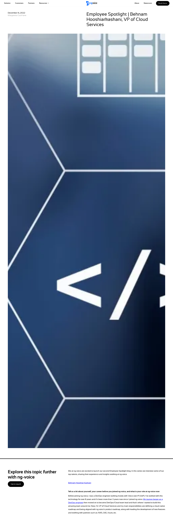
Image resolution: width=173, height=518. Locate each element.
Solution (7, 3)
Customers (19, 3)
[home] (91, 3)
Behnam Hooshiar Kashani (79, 483)
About (136, 3)
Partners (31, 3)
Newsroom (148, 3)
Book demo (162, 3)
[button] (44, 3)
